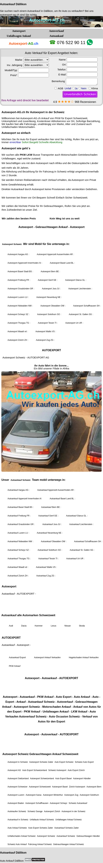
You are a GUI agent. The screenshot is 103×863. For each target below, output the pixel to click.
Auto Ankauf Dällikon (12, 860)
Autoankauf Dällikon (13, 4)
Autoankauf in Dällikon (40, 10)
